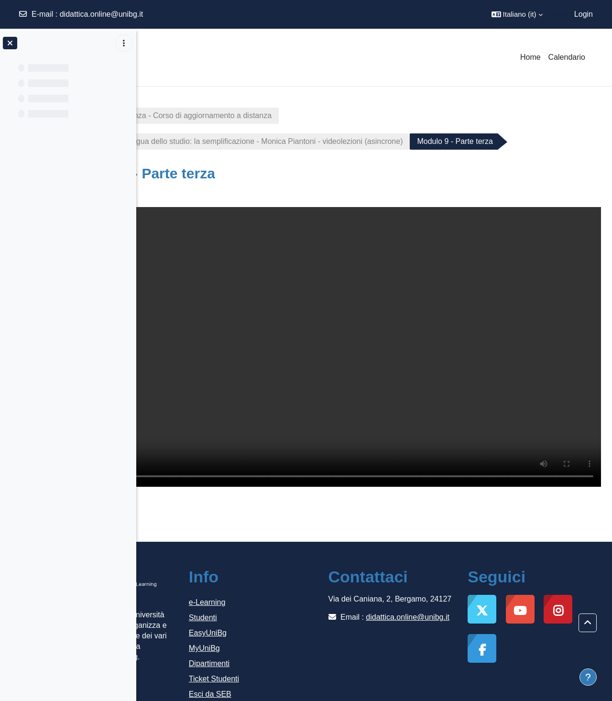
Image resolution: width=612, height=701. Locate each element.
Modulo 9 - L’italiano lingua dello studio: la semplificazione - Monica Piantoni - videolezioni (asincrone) (336, 141)
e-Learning (286, 575)
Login (583, 14)
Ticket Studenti (293, 652)
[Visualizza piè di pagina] (588, 677)
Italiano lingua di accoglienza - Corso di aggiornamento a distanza (266, 115)
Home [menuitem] (530, 57)
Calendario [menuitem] (566, 57)
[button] (517, 14)
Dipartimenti (288, 637)
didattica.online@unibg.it (101, 14)
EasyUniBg (287, 606)
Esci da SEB (289, 667)
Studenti (282, 591)
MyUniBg (283, 621)
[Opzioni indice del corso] (123, 43)
